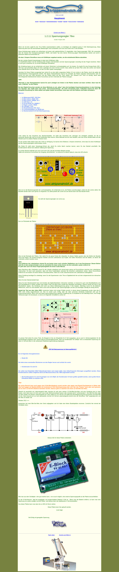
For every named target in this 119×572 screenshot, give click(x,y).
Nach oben (51, 535)
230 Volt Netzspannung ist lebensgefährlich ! (63, 349)
